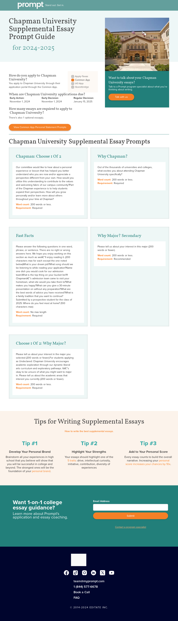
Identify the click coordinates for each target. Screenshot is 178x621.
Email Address (101, 501)
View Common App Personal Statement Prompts (40, 127)
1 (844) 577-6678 (86, 586)
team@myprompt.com (89, 581)
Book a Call (82, 592)
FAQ (77, 597)
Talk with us (121, 97)
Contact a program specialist (130, 527)
